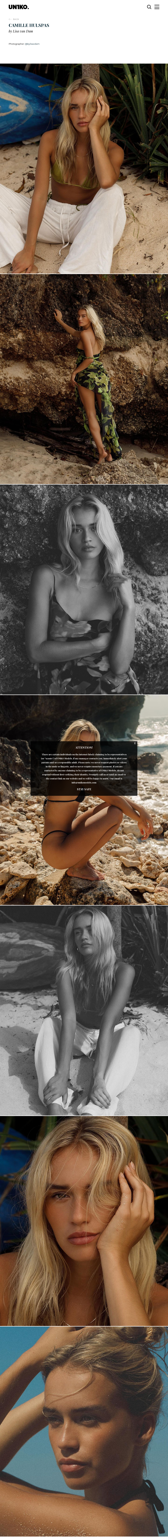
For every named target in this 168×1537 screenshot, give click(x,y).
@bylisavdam (32, 43)
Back (16, 19)
